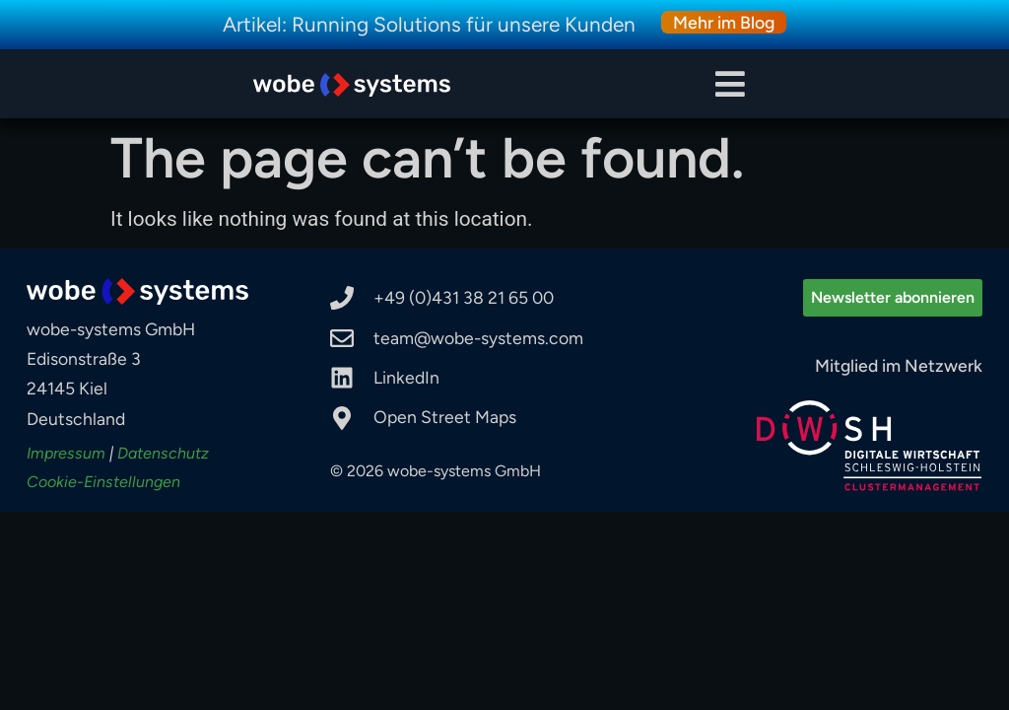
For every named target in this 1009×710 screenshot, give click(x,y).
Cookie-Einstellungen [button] (103, 481)
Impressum (66, 453)
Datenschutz (163, 453)
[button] (731, 84)
